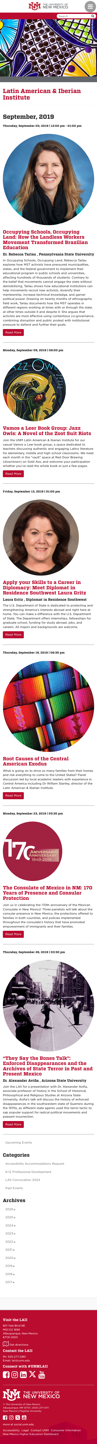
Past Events (14, 1188)
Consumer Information (66, 1430)
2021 (8, 1249)
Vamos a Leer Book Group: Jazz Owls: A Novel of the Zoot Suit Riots (47, 430)
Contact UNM (40, 1430)
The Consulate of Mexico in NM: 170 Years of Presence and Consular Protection (47, 893)
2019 (8, 1266)
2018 (8, 1274)
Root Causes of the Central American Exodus (36, 761)
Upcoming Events (18, 1142)
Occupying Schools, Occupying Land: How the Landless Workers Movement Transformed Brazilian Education (45, 240)
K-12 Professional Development (28, 1172)
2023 (9, 1233)
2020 (9, 1258)
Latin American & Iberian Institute (42, 94)
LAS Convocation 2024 (22, 1180)
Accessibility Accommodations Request (34, 1163)
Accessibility (11, 1430)
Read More (13, 332)
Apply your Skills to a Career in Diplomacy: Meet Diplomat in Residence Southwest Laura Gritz (44, 588)
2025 (9, 1217)
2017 (8, 1282)
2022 (9, 1241)
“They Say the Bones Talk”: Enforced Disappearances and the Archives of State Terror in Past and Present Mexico (48, 1066)
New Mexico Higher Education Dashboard (30, 1434)
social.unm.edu (24, 1424)
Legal (25, 1430)
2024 (9, 1225)
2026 (9, 1209)
